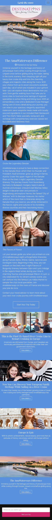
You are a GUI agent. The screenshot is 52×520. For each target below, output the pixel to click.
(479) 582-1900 (25, 2)
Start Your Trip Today (26, 305)
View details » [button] (26, 350)
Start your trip (26, 514)
